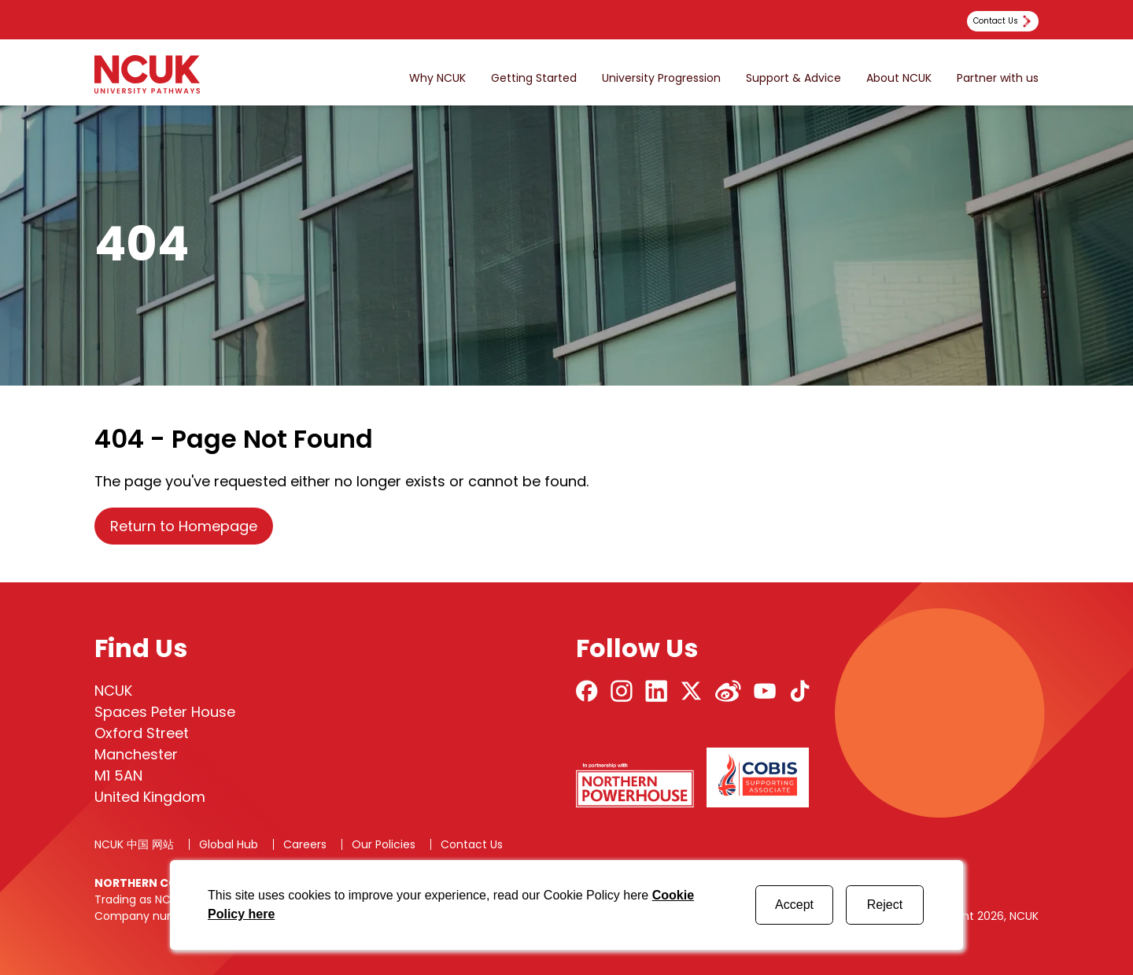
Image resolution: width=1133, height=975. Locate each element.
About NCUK (899, 78)
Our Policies (383, 844)
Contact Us (472, 844)
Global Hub (228, 844)
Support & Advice (793, 78)
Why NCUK (437, 78)
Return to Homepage (183, 526)
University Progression (661, 78)
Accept (794, 904)
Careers (305, 844)
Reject (884, 904)
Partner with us (998, 78)
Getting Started (534, 78)
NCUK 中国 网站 (134, 844)
